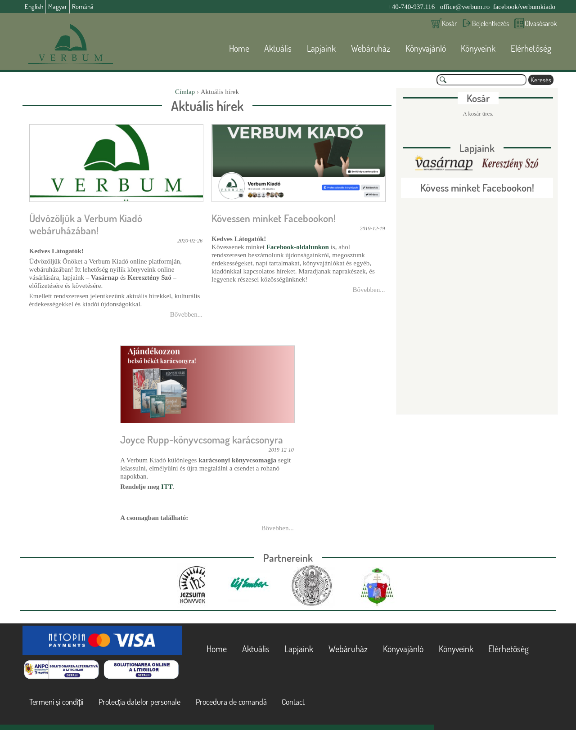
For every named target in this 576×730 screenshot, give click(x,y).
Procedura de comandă (231, 702)
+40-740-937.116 (411, 6)
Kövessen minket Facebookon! (274, 218)
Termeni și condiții (56, 702)
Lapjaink (321, 48)
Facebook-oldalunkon (297, 247)
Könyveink (478, 48)
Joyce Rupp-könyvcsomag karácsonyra (201, 439)
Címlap (185, 91)
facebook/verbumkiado (524, 6)
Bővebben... (186, 314)
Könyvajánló (425, 48)
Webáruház (370, 48)
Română (83, 6)
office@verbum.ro (465, 6)
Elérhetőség (531, 48)
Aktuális (278, 48)
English (34, 6)
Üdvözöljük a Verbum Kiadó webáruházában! (85, 224)
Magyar (57, 6)
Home (239, 48)
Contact (293, 702)
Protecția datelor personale (139, 702)
